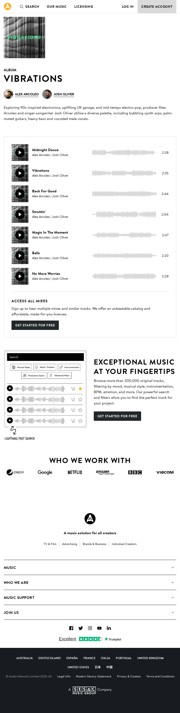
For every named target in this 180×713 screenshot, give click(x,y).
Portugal (124, 658)
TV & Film (50, 544)
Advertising (69, 544)
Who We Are (16, 582)
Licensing (83, 6)
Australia (24, 658)
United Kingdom (150, 658)
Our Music (57, 6)
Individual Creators (124, 544)
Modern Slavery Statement (93, 676)
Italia (105, 658)
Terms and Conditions (160, 676)
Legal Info (63, 676)
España (72, 658)
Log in (128, 6)
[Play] (20, 152)
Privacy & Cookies (129, 676)
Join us (11, 612)
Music (10, 567)
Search (28, 6)
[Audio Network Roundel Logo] (90, 518)
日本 (98, 667)
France (89, 658)
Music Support (19, 597)
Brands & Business (94, 544)
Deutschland (49, 658)
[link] (7, 6)
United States (78, 667)
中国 (109, 667)
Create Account (156, 6)
